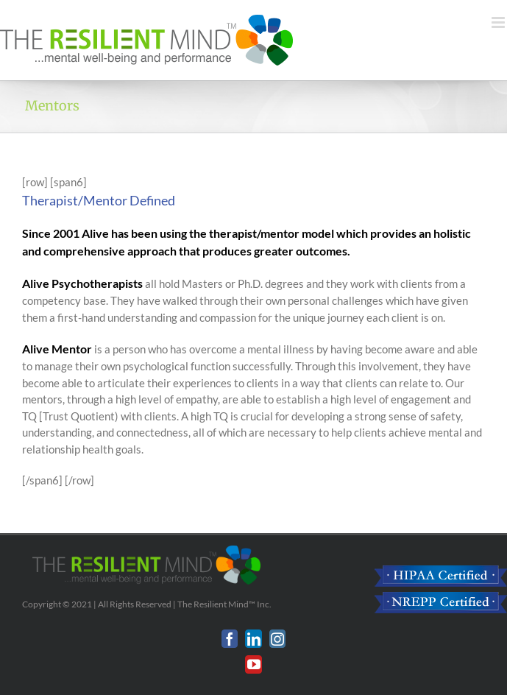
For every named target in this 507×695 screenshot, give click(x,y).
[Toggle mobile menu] (499, 22)
